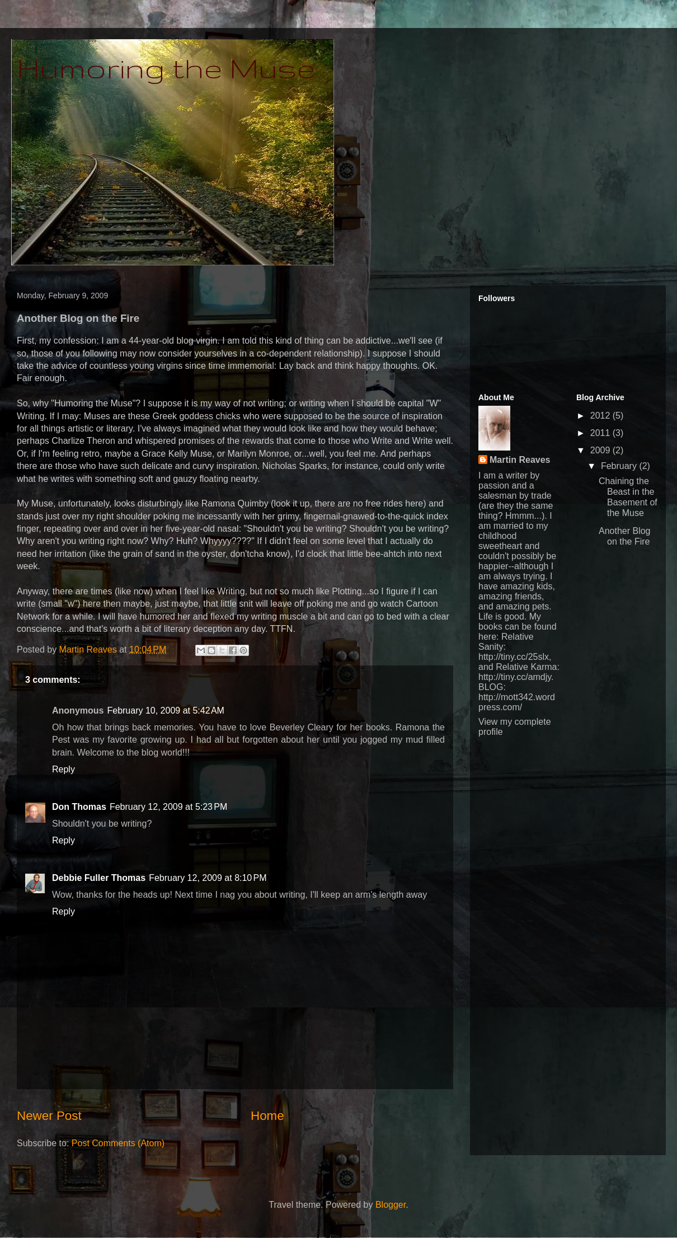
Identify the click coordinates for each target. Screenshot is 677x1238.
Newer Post (49, 1116)
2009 (601, 450)
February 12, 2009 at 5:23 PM (168, 807)
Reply (63, 769)
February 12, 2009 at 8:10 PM (207, 878)
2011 (601, 433)
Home (267, 1116)
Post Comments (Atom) (118, 1143)
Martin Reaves (520, 460)
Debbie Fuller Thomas (98, 878)
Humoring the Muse (166, 67)
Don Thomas (79, 807)
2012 (601, 415)
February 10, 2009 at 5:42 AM (165, 710)
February (620, 466)
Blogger (390, 1204)
